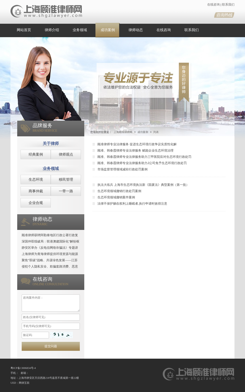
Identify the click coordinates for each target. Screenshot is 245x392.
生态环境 (36, 179)
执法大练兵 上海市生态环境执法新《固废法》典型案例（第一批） (143, 184)
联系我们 (228, 4)
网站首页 (24, 30)
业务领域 (80, 30)
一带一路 (66, 191)
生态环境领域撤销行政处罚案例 (119, 191)
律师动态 (136, 30)
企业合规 (36, 203)
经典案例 (36, 154)
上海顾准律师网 (123, 132)
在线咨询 (213, 4)
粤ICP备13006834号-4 (23, 368)
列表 (156, 132)
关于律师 (51, 143)
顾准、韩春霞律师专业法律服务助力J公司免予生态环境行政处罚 (142, 163)
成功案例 (108, 30)
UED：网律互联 (20, 382)
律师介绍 (52, 30)
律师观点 (66, 154)
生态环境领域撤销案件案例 (116, 197)
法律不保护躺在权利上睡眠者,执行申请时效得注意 (132, 203)
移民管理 (66, 179)
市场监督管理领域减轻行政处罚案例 (122, 169)
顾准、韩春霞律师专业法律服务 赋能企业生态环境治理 (135, 150)
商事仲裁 (36, 191)
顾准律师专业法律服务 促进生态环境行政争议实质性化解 (137, 144)
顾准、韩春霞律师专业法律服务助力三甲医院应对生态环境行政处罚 (144, 157)
